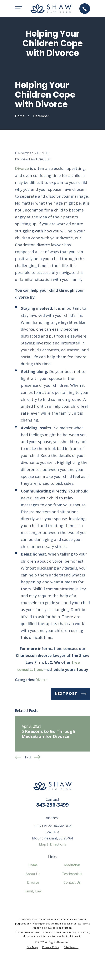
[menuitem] (32, 947)
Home (33, 865)
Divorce (22, 168)
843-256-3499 (52, 804)
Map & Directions (52, 844)
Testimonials (72, 873)
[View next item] (37, 757)
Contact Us (72, 882)
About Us (33, 873)
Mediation (72, 865)
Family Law (33, 891)
